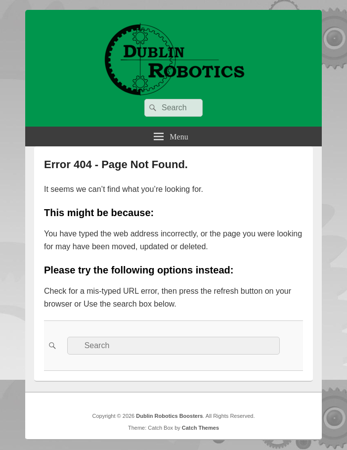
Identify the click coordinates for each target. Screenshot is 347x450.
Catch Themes (200, 428)
